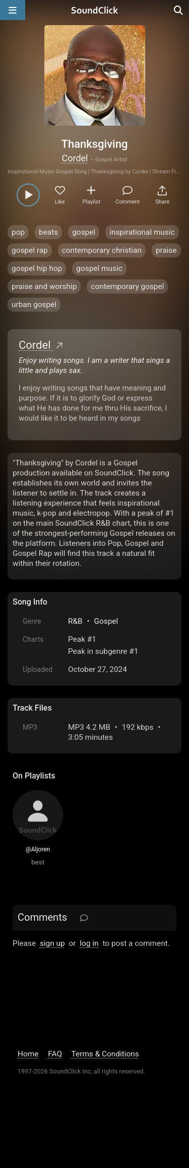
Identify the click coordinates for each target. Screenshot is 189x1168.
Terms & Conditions (105, 1053)
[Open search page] (179, 10)
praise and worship (44, 286)
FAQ (55, 1053)
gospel (83, 232)
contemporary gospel (127, 286)
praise (166, 250)
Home (28, 1053)
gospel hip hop (37, 268)
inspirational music (142, 232)
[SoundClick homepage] (94, 10)
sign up (52, 943)
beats (48, 232)
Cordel (75, 158)
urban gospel (34, 304)
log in (89, 943)
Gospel (106, 621)
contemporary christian (102, 250)
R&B (75, 621)
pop (18, 232)
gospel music (99, 268)
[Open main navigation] (12, 10)
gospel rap (30, 250)
